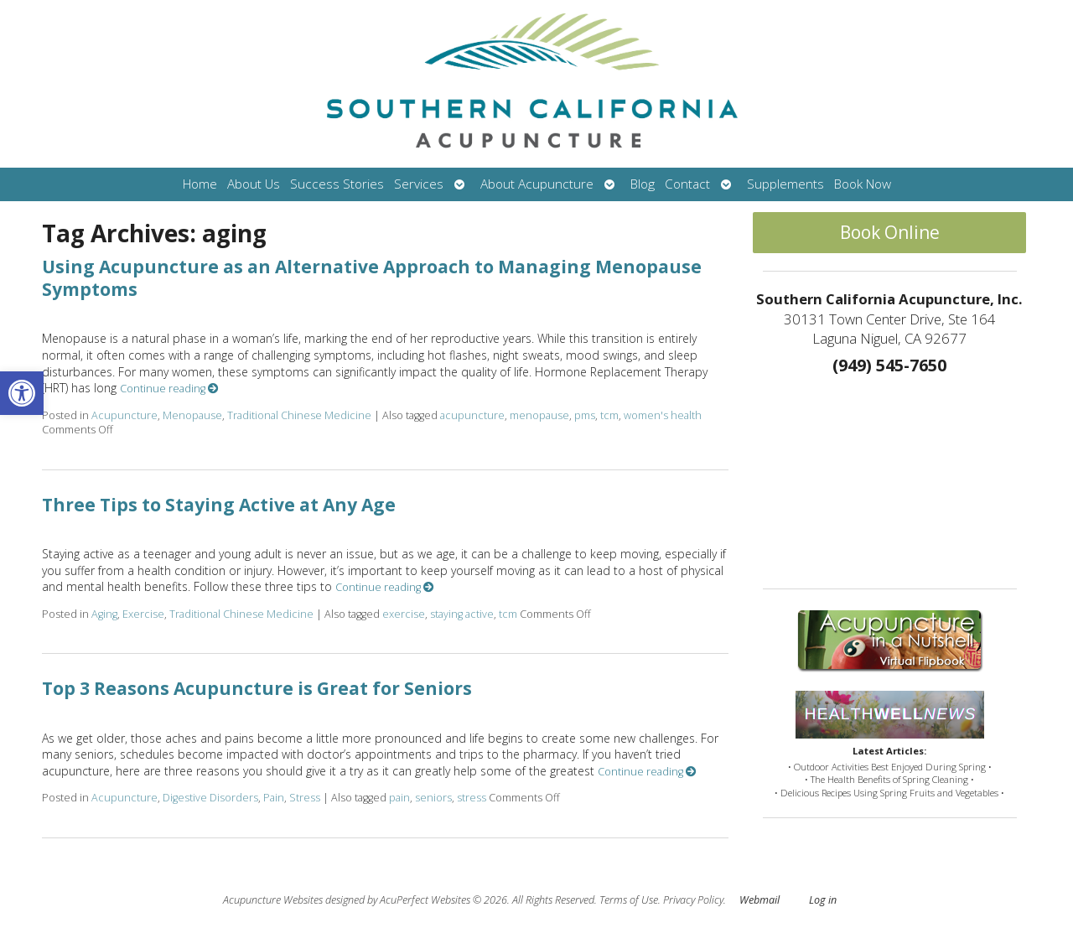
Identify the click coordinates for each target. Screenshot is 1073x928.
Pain (273, 798)
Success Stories (337, 184)
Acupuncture (124, 415)
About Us (253, 184)
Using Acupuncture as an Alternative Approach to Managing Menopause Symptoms (372, 278)
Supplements (785, 184)
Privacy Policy (693, 900)
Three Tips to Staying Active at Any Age (219, 504)
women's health (663, 415)
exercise (403, 614)
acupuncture (472, 415)
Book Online (890, 232)
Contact (687, 184)
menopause (539, 415)
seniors (433, 798)
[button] (22, 393)
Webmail (759, 900)
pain (399, 798)
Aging (104, 614)
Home (200, 184)
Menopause (192, 415)
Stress (304, 798)
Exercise (143, 614)
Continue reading (169, 388)
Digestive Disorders (210, 798)
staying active (462, 614)
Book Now (862, 184)
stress (471, 798)
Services (418, 184)
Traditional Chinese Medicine (299, 415)
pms (584, 415)
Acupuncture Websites (273, 900)
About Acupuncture (537, 184)
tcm (609, 415)
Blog (642, 184)
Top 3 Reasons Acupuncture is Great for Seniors (257, 688)
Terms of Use (628, 900)
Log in (823, 900)
